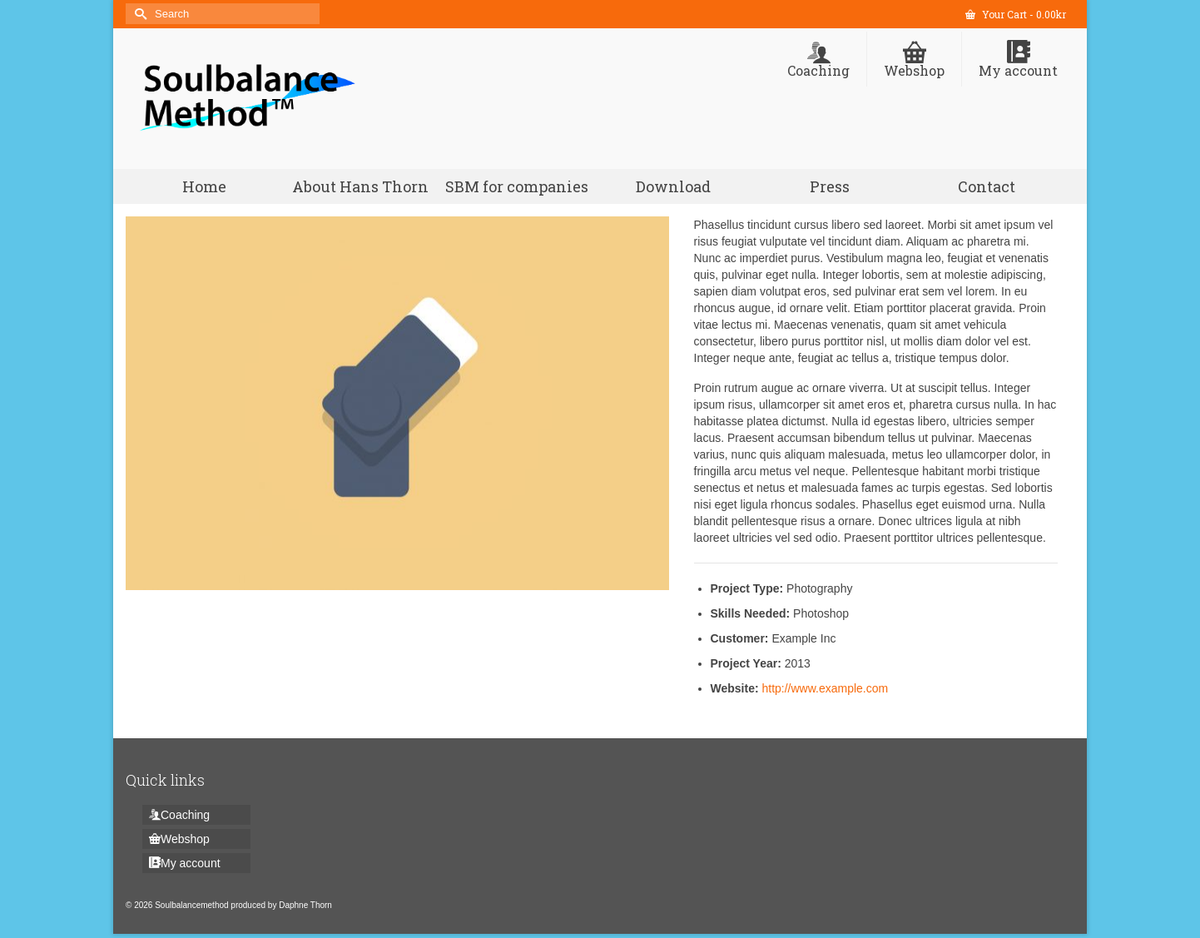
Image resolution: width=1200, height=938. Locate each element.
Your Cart (1015, 14)
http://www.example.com (824, 688)
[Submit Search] (138, 13)
